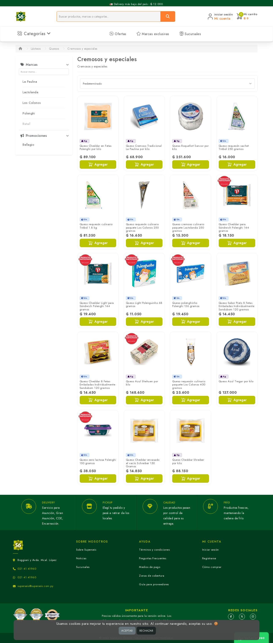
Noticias (81, 558)
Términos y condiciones (154, 550)
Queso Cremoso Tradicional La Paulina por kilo (144, 147)
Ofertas (117, 34)
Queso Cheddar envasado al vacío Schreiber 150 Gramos (143, 463)
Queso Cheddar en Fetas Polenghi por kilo (96, 147)
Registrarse (209, 558)
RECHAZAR (146, 631)
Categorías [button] (34, 34)
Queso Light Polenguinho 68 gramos (144, 304)
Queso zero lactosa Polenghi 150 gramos (98, 461)
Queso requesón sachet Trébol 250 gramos (234, 147)
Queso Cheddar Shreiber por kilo (188, 461)
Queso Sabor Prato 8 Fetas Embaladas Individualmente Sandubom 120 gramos (236, 306)
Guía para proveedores (154, 584)
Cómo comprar (211, 567)
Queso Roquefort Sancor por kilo (190, 147)
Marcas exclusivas (152, 34)
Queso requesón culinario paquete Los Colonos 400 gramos (188, 384)
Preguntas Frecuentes (152, 558)
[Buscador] (109, 16)
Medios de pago (149, 567)
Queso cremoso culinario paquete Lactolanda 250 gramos (188, 227)
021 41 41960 (27, 569)
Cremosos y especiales (82, 49)
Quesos (54, 49)
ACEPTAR (127, 631)
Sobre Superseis (86, 550)
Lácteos (36, 49)
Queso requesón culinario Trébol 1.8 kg (96, 226)
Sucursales (190, 34)
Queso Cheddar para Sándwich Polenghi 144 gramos (234, 227)
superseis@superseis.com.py (35, 586)
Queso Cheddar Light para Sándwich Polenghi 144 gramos (97, 306)
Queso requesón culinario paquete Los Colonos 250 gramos (142, 227)
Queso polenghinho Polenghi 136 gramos (185, 304)
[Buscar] (167, 16)
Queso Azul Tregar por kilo (236, 381)
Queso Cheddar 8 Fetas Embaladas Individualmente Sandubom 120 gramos (97, 384)
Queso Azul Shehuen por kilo (142, 383)
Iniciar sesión (210, 550)
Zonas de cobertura (151, 576)
